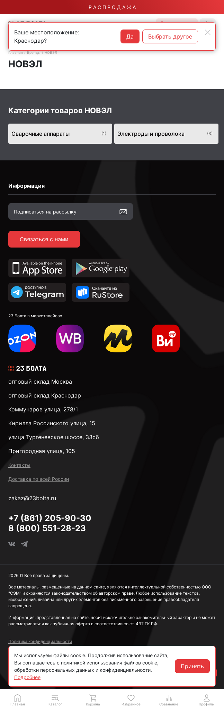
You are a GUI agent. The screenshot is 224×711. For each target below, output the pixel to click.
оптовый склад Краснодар (44, 395)
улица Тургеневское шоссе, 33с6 (53, 437)
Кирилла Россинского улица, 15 (51, 423)
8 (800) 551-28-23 (47, 528)
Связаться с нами (44, 239)
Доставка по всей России (38, 479)
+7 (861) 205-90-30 (49, 518)
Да (130, 36)
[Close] (208, 32)
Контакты (19, 465)
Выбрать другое (170, 36)
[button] (55, 700)
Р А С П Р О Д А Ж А (112, 7)
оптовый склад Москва (40, 381)
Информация (26, 185)
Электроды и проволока (165, 133)
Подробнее (27, 677)
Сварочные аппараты (59, 133)
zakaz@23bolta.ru (32, 498)
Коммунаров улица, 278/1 (43, 409)
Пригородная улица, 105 (41, 450)
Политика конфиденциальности (40, 641)
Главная (15, 52)
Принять (192, 666)
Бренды (34, 52)
